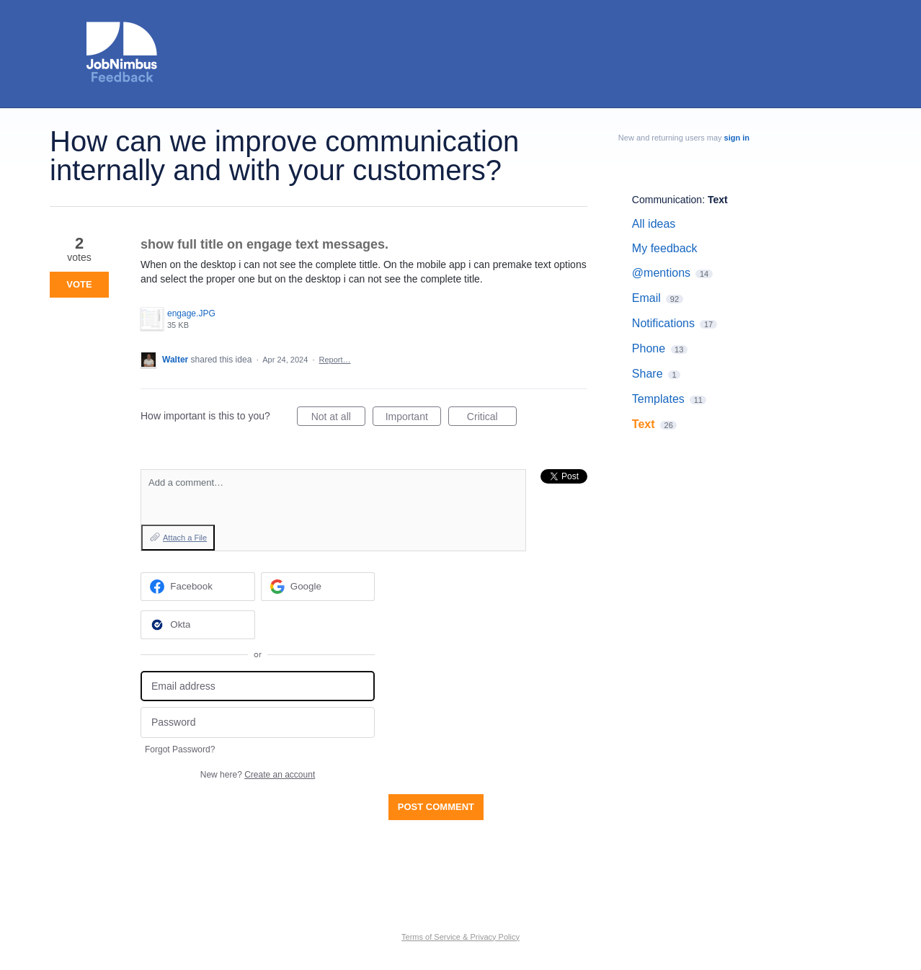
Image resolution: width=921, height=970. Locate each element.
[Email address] (258, 686)
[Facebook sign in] (198, 586)
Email (646, 298)
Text (718, 199)
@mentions (661, 273)
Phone (648, 348)
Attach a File (185, 537)
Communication (667, 199)
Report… (335, 359)
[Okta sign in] (198, 624)
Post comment (436, 806)
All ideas (653, 224)
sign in (736, 137)
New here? (257, 775)
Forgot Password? (180, 749)
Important (413, 419)
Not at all (338, 419)
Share (647, 374)
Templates (658, 399)
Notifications (663, 323)
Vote (79, 284)
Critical (492, 419)
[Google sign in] (318, 586)
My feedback (665, 248)
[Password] (258, 722)
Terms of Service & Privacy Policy (460, 937)
